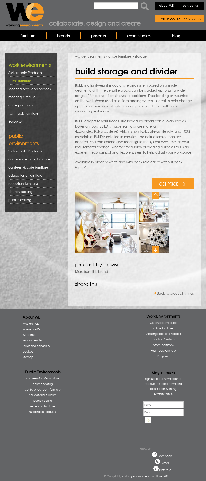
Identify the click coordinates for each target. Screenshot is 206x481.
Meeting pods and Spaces (30, 89)
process (98, 35)
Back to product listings (175, 293)
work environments (90, 56)
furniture (28, 35)
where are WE (32, 329)
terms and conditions (36, 346)
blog (176, 35)
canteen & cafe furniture (30, 167)
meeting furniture (30, 97)
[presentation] (165, 431)
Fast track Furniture (23, 113)
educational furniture (30, 175)
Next (155, 249)
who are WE (31, 323)
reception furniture (30, 183)
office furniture (119, 56)
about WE (166, 5)
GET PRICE (172, 183)
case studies (138, 35)
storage (141, 56)
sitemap (28, 357)
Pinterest (165, 470)
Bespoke (15, 121)
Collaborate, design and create (95, 23)
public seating (30, 199)
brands (63, 35)
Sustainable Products (25, 72)
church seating (20, 191)
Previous (155, 195)
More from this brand (91, 271)
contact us (190, 5)
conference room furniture (30, 159)
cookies (28, 351)
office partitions (30, 105)
